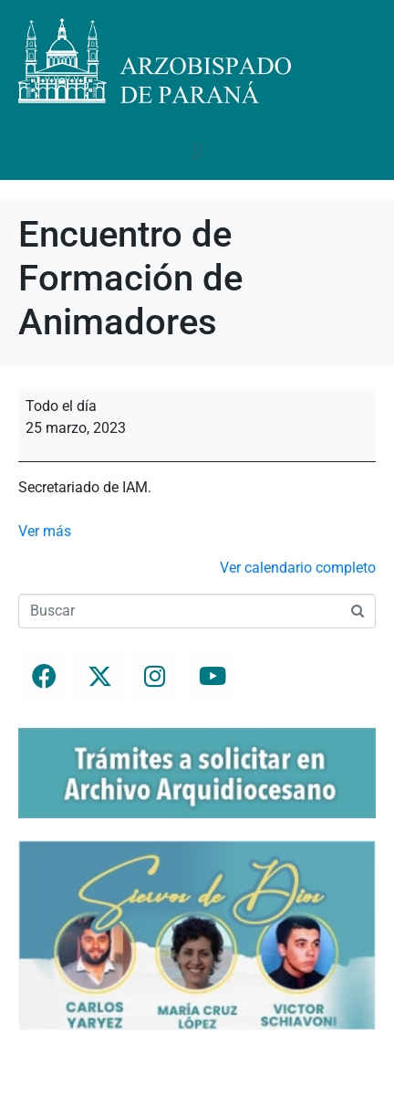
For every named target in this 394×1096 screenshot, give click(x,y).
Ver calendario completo (298, 567)
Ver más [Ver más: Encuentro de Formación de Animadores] (44, 531)
